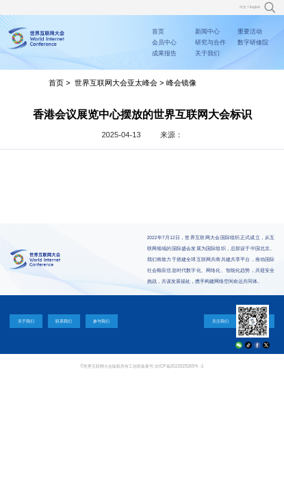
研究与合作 (210, 42)
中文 (243, 7)
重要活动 (249, 31)
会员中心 (164, 42)
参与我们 (101, 320)
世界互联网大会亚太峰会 (116, 83)
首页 (158, 31)
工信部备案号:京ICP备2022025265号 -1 (166, 366)
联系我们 (63, 320)
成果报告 (164, 53)
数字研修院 (252, 42)
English (254, 7)
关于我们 (207, 53)
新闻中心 (207, 31)
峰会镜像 (181, 83)
